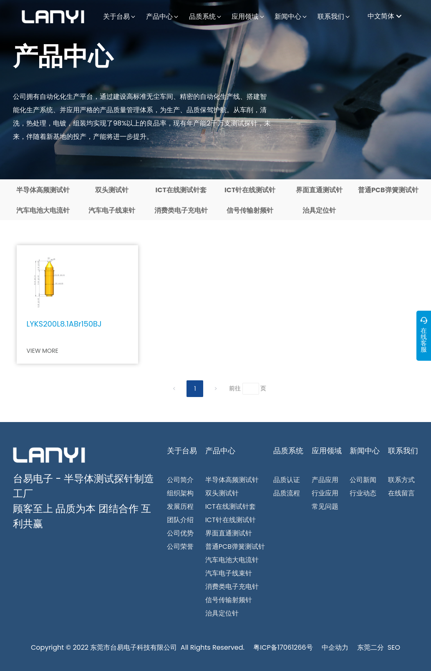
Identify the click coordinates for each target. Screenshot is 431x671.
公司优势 (180, 533)
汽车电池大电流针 (43, 210)
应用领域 (327, 450)
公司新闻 (363, 480)
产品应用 (325, 480)
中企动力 (335, 647)
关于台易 (182, 450)
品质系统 (288, 450)
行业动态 (363, 493)
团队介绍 (180, 520)
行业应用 (325, 493)
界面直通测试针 (319, 190)
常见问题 (325, 506)
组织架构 (180, 493)
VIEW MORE (42, 351)
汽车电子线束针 (111, 210)
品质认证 (286, 480)
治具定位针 (319, 210)
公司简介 (180, 480)
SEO (394, 647)
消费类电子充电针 (181, 210)
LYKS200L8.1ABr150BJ (64, 324)
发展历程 (180, 506)
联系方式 (401, 480)
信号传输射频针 (250, 210)
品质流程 (286, 493)
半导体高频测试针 (43, 190)
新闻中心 (365, 450)
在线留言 (401, 493)
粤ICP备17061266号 (283, 647)
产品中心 (63, 56)
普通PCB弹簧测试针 (388, 190)
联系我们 (403, 450)
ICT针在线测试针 (249, 190)
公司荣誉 (180, 546)
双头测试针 (112, 190)
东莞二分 (370, 647)
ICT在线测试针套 (181, 190)
